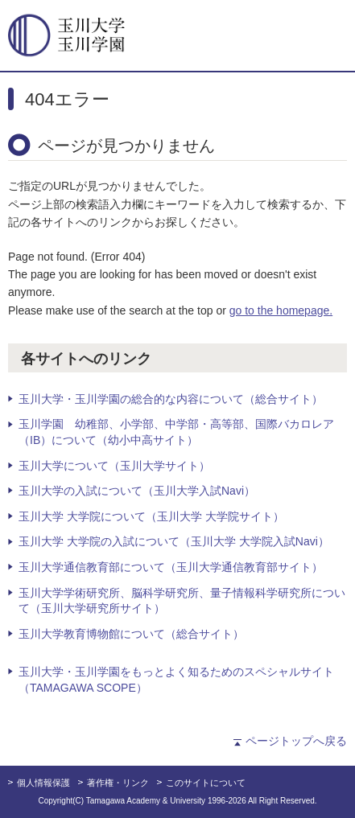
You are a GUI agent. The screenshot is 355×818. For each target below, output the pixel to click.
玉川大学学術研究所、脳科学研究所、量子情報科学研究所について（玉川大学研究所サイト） (182, 600)
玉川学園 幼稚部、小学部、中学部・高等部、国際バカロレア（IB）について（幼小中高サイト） (176, 431)
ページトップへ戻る (296, 740)
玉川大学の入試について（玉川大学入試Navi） (137, 490)
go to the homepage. (280, 310)
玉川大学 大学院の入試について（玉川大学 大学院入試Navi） (174, 541)
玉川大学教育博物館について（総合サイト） (131, 633)
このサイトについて (206, 782)
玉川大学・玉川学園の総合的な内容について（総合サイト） (171, 399)
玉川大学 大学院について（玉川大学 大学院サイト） (151, 516)
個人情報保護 (43, 782)
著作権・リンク (118, 782)
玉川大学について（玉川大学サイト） (114, 465)
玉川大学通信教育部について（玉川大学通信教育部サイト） (171, 567)
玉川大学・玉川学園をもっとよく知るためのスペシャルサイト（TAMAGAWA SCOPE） (176, 679)
